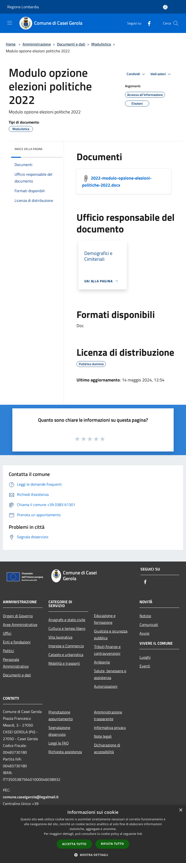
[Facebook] (147, 23)
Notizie (145, 616)
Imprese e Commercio (66, 646)
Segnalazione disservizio (59, 731)
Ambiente (102, 662)
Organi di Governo (18, 616)
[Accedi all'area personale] (165, 7)
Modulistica (101, 44)
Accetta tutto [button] (74, 844)
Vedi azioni (161, 74)
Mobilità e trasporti (64, 663)
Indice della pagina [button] (28, 149)
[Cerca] (176, 23)
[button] (93, 854)
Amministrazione (37, 44)
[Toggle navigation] (10, 23)
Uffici (7, 633)
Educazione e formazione (105, 619)
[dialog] (93, 834)
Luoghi (145, 657)
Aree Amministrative (20, 624)
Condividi (137, 74)
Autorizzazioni (105, 686)
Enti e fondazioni (17, 642)
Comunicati (149, 624)
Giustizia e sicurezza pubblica (110, 634)
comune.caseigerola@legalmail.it (31, 797)
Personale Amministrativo (16, 663)
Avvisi (144, 633)
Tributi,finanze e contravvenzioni (107, 650)
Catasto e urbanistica (65, 654)
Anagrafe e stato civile (66, 620)
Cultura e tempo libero (66, 628)
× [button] (180, 810)
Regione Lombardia (23, 7)
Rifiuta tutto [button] (112, 844)
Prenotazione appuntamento (60, 715)
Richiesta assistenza (65, 752)
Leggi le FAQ (58, 743)
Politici (8, 651)
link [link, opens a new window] (139, 834)
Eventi (145, 666)
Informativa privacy (110, 727)
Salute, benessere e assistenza (110, 674)
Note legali (103, 736)
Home (11, 44)
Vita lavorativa (60, 637)
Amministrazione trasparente (108, 715)
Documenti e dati (71, 44)
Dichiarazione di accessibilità (107, 748)
